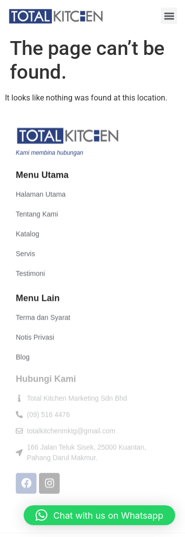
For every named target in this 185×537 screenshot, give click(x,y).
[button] (169, 15)
